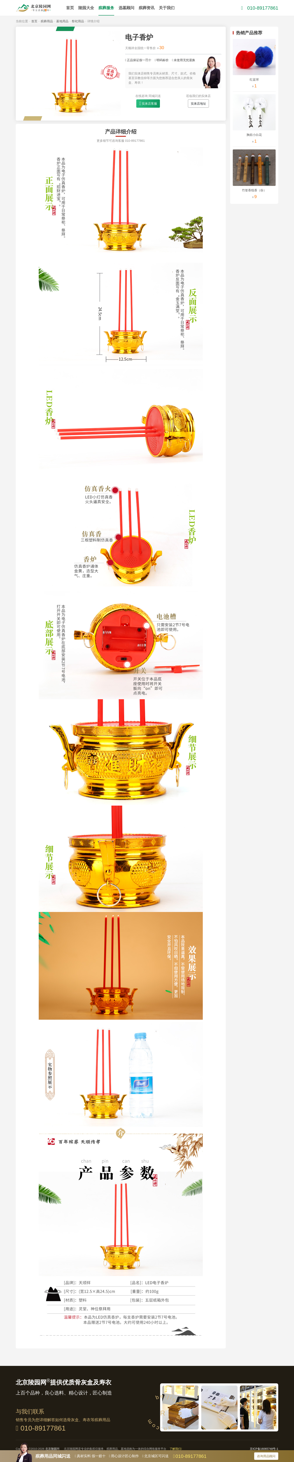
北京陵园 (51, 1448)
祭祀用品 (78, 21)
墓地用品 (62, 21)
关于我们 (167, 8)
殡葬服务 (106, 8)
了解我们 (176, 1448)
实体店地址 (198, 103)
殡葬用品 (47, 21)
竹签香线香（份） (254, 190)
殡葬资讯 (146, 8)
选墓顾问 (126, 8)
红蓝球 (254, 79)
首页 (70, 8)
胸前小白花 (254, 135)
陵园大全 (86, 8)
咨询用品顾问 (266, 1456)
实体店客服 (149, 103)
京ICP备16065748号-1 (264, 1448)
